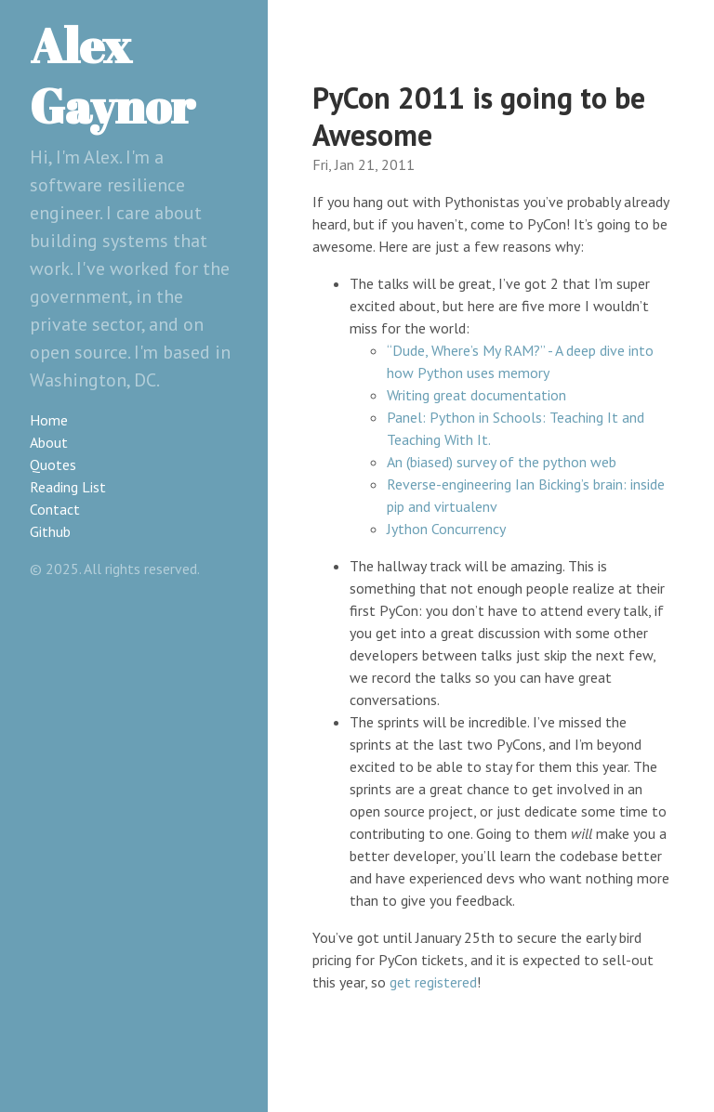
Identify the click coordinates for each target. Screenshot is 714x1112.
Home (49, 420)
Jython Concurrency (446, 528)
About (49, 442)
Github (50, 531)
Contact (55, 509)
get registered (433, 982)
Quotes (53, 464)
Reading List (68, 487)
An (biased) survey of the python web (501, 461)
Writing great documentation (476, 395)
